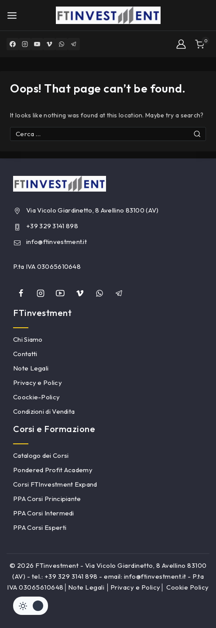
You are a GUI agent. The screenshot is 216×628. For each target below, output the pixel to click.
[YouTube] (37, 44)
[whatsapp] (99, 293)
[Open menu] (12, 15)
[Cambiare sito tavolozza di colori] (30, 606)
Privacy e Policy (37, 382)
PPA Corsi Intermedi (43, 513)
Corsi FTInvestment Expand (55, 484)
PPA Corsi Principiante (47, 498)
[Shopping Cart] (202, 44)
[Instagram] (25, 44)
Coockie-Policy (36, 397)
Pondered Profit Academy (53, 470)
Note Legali (30, 368)
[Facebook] (13, 44)
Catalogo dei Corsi (41, 455)
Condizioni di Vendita (44, 411)
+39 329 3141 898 (52, 226)
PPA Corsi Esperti (39, 527)
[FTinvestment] (108, 15)
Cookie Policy (187, 587)
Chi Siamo (28, 339)
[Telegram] (74, 44)
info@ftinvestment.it (56, 241)
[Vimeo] (49, 44)
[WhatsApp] (61, 44)
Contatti (25, 354)
